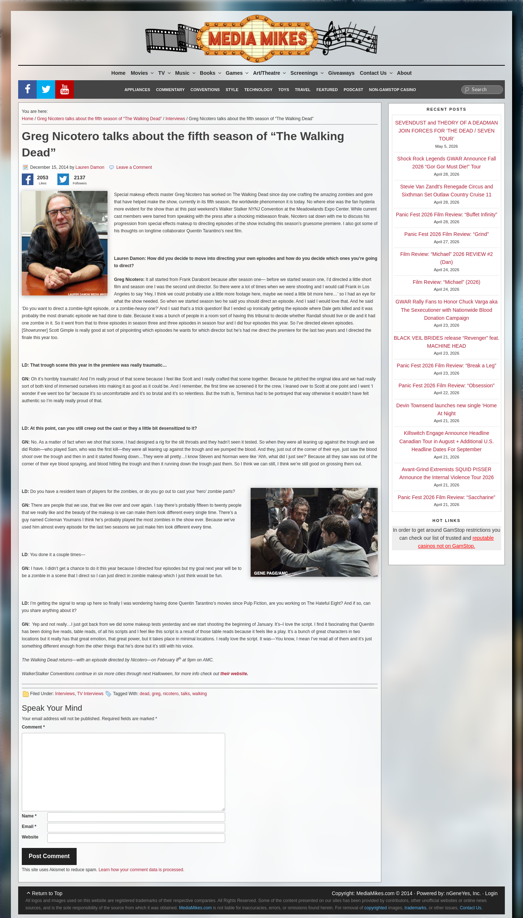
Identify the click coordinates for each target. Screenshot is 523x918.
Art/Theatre (270, 73)
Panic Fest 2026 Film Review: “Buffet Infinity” (446, 214)
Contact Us (377, 73)
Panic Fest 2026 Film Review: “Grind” (446, 234)
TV (165, 73)
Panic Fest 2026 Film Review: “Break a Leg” (446, 365)
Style (232, 89)
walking (199, 693)
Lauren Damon (90, 167)
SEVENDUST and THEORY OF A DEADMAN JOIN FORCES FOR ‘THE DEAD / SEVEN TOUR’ (446, 131)
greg (156, 693)
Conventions (205, 89)
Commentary (170, 89)
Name (29, 816)
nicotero (171, 693)
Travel (303, 89)
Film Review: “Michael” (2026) (447, 282)
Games (238, 73)
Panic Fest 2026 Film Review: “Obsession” (446, 385)
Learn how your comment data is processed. (141, 869)
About (404, 73)
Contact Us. (471, 907)
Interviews (175, 118)
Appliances (137, 89)
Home (119, 73)
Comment (33, 727)
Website (30, 837)
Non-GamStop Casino (392, 89)
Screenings (308, 73)
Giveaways (341, 73)
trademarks (415, 907)
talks (185, 693)
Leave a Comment (134, 167)
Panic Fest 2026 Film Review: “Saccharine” (446, 497)
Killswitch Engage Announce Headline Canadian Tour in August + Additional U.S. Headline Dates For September (446, 441)
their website (233, 673)
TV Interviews (90, 693)
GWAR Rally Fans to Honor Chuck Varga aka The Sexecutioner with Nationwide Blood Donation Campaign (447, 310)
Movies (143, 73)
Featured (327, 89)
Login (491, 893)
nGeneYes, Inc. (463, 893)
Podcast (353, 89)
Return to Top (47, 893)
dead (145, 693)
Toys (283, 89)
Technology (258, 89)
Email (29, 826)
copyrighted (375, 907)
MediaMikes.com (375, 893)
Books (211, 73)
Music (185, 73)
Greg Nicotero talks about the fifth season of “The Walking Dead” (99, 118)
